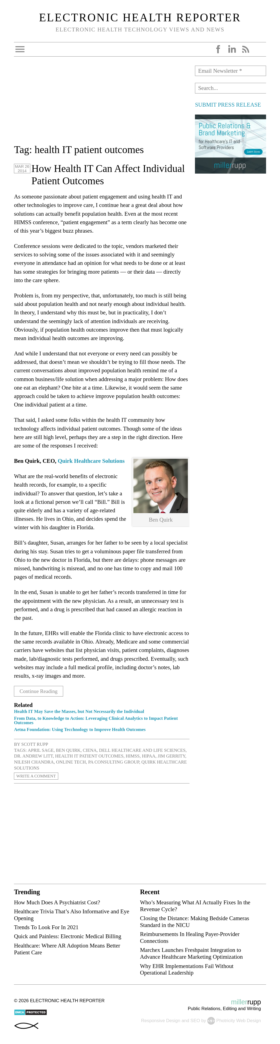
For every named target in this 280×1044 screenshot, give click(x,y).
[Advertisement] (101, 104)
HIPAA (148, 756)
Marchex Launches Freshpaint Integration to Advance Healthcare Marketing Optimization (191, 953)
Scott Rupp (34, 744)
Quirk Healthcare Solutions (91, 461)
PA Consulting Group (113, 761)
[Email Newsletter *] (230, 71)
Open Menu (20, 49)
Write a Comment (38, 776)
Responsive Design (160, 1020)
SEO (195, 1020)
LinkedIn (232, 49)
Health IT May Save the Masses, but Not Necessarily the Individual (79, 711)
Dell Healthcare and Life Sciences (142, 750)
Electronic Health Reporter (140, 17)
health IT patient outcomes (89, 756)
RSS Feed (246, 49)
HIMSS (133, 756)
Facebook (218, 49)
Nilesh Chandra (34, 761)
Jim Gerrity (171, 756)
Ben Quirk (68, 750)
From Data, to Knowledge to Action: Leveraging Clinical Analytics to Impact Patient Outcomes (96, 720)
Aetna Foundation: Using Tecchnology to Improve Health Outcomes (79, 729)
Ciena (90, 750)
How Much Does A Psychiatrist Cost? (57, 902)
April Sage (41, 750)
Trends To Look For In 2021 (46, 927)
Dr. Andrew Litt (33, 756)
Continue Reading (40, 691)
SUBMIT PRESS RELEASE (228, 104)
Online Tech (71, 761)
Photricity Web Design (238, 1020)
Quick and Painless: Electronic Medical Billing (67, 936)
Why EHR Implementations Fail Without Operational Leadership (187, 969)
